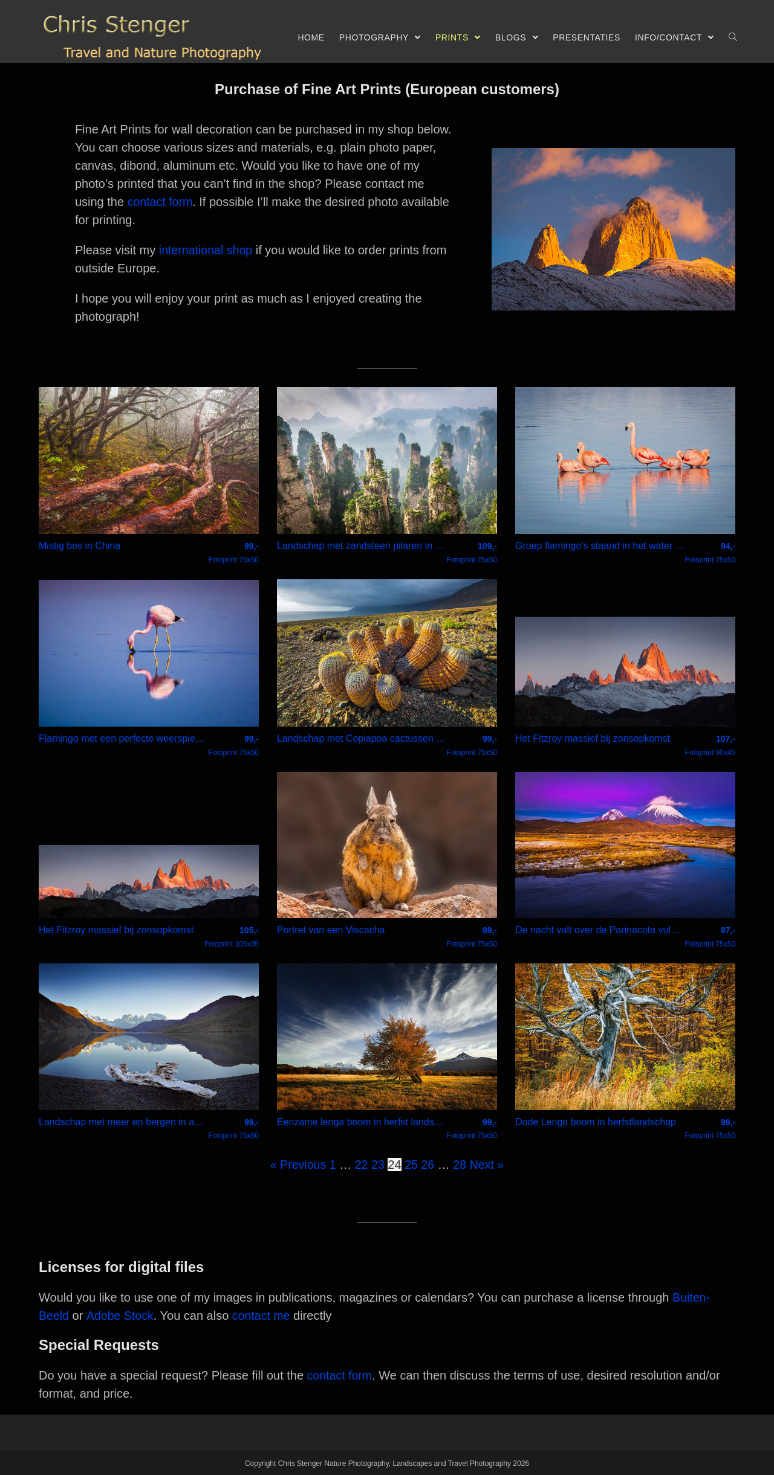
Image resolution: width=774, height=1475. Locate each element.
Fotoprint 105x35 (231, 936)
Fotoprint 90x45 (710, 744)
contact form (161, 201)
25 (411, 1164)
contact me (263, 1315)
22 (361, 1164)
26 (428, 1164)
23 (378, 1164)
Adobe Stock (120, 1315)
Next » (488, 1164)
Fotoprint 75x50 (234, 552)
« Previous (297, 1164)
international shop (207, 250)
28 (460, 1164)
